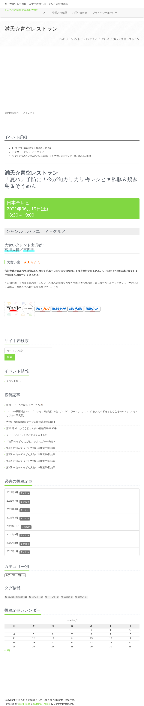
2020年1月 (18, 552)
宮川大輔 (54, 155)
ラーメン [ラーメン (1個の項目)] (53, 597)
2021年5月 (18, 510)
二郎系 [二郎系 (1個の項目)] (68, 597)
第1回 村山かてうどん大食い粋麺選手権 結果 (30, 448)
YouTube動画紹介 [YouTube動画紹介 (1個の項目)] (17, 597)
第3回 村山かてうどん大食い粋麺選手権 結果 (30, 460)
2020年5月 (18, 535)
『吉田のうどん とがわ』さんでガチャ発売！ (31, 441)
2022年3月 (18, 493)
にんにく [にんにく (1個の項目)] (37, 597)
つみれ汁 (34, 155)
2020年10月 (19, 527)
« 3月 (7, 650)
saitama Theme (41, 703)
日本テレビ (66, 155)
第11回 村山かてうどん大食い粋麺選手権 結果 (31, 428)
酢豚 (88, 155)
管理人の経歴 (59, 12)
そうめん (23, 155)
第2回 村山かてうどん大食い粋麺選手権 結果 (30, 454)
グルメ (105, 39)
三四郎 (44, 155)
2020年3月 (18, 544)
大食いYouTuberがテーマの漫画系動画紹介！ (31, 421)
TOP (43, 12)
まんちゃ (30, 113)
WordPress (24, 703)
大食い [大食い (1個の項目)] (82, 597)
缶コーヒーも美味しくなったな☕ (24, 405)
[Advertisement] (72, 74)
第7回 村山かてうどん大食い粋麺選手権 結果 (30, 467)
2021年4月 (18, 518)
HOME (61, 39)
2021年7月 (18, 502)
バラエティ (90, 39)
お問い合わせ (79, 12)
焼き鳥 (81, 155)
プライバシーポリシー (105, 12)
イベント (75, 39)
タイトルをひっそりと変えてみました (27, 434)
